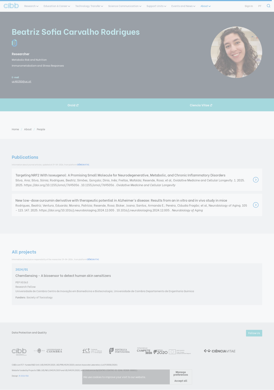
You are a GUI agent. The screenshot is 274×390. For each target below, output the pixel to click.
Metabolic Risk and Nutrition (29, 59)
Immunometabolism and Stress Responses (38, 65)
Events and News (183, 6)
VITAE (83, 164)
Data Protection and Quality (29, 332)
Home (16, 129)
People (41, 129)
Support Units (156, 6)
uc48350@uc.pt (21, 81)
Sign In (249, 6)
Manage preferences (180, 373)
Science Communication (124, 6)
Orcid (73, 105)
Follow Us (254, 333)
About (205, 6)
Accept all (180, 380)
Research (31, 6)
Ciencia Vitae (201, 105)
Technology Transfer (89, 6)
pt (259, 6)
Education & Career (57, 6)
